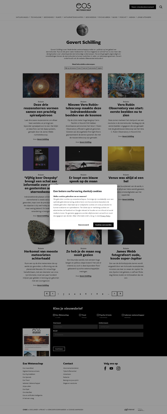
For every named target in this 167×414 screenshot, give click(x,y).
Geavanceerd (83, 225)
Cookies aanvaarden (103, 225)
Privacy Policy (105, 215)
